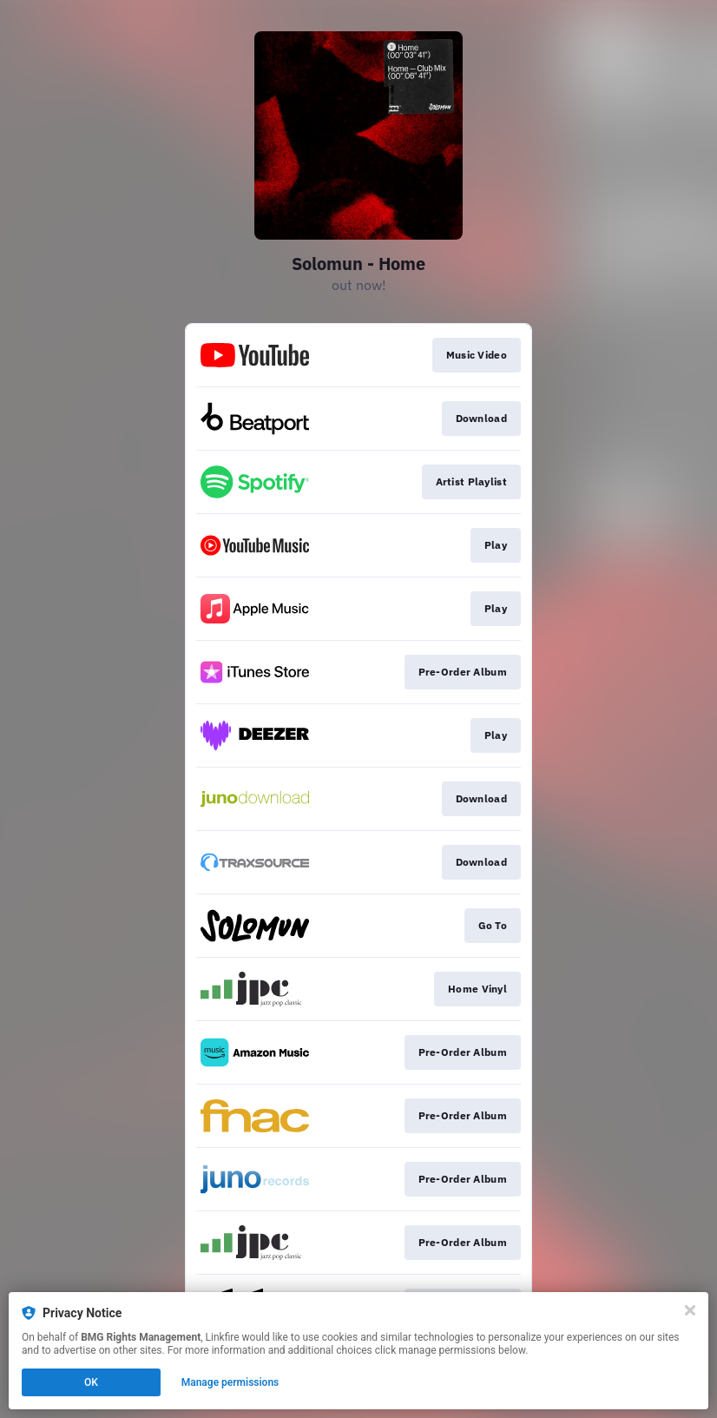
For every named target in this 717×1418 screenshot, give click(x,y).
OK (91, 1382)
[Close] (690, 1310)
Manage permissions (230, 1382)
